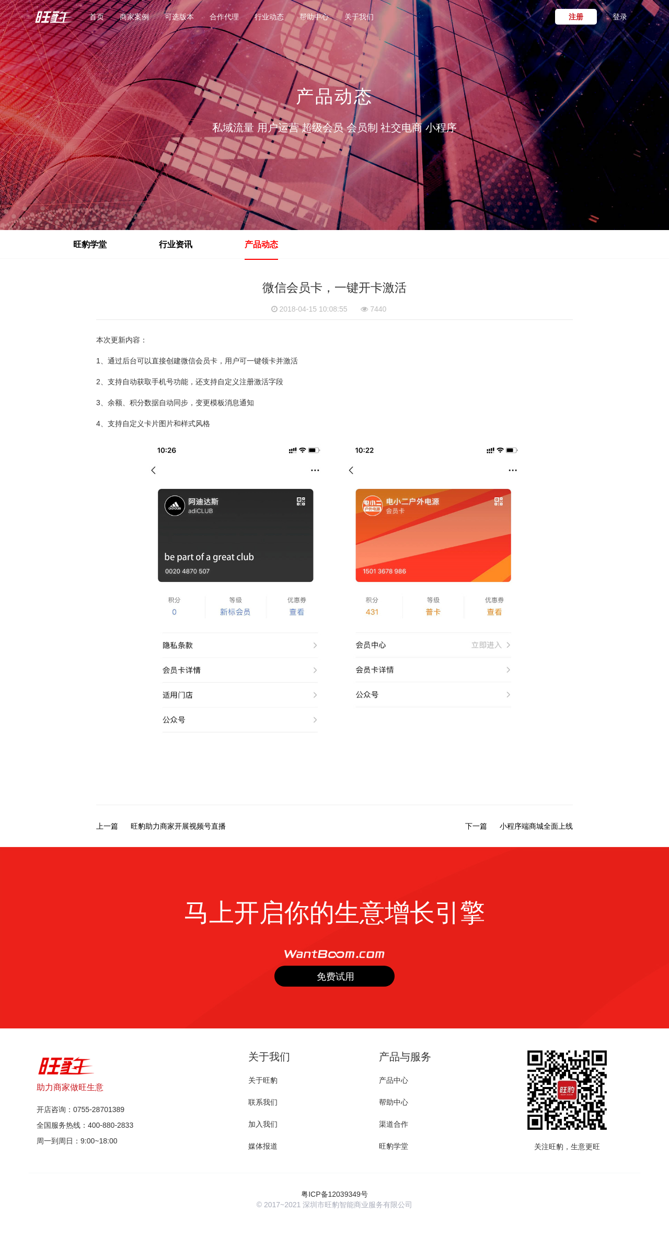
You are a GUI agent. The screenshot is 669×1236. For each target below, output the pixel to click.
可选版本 (179, 17)
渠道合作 (393, 1124)
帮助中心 (314, 17)
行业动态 (269, 17)
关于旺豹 (263, 1080)
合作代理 (224, 17)
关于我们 (359, 17)
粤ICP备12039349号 (334, 1194)
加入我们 (263, 1124)
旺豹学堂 (393, 1146)
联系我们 (263, 1102)
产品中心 (393, 1080)
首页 (96, 16)
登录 (620, 17)
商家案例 (134, 17)
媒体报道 (263, 1146)
